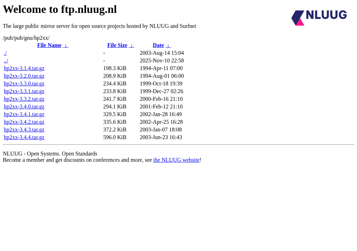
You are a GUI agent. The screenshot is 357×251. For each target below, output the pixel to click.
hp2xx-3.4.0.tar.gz (24, 106)
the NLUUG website (176, 160)
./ (5, 53)
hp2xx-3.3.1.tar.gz (24, 91)
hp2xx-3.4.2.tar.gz (24, 122)
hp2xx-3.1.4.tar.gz (24, 68)
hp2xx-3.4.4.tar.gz (24, 137)
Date (158, 45)
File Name (49, 45)
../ (6, 60)
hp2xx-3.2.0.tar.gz (24, 76)
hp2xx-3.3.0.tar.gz (24, 83)
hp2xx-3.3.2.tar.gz (24, 99)
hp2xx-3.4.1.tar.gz (24, 114)
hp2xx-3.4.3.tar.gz (24, 129)
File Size (117, 45)
